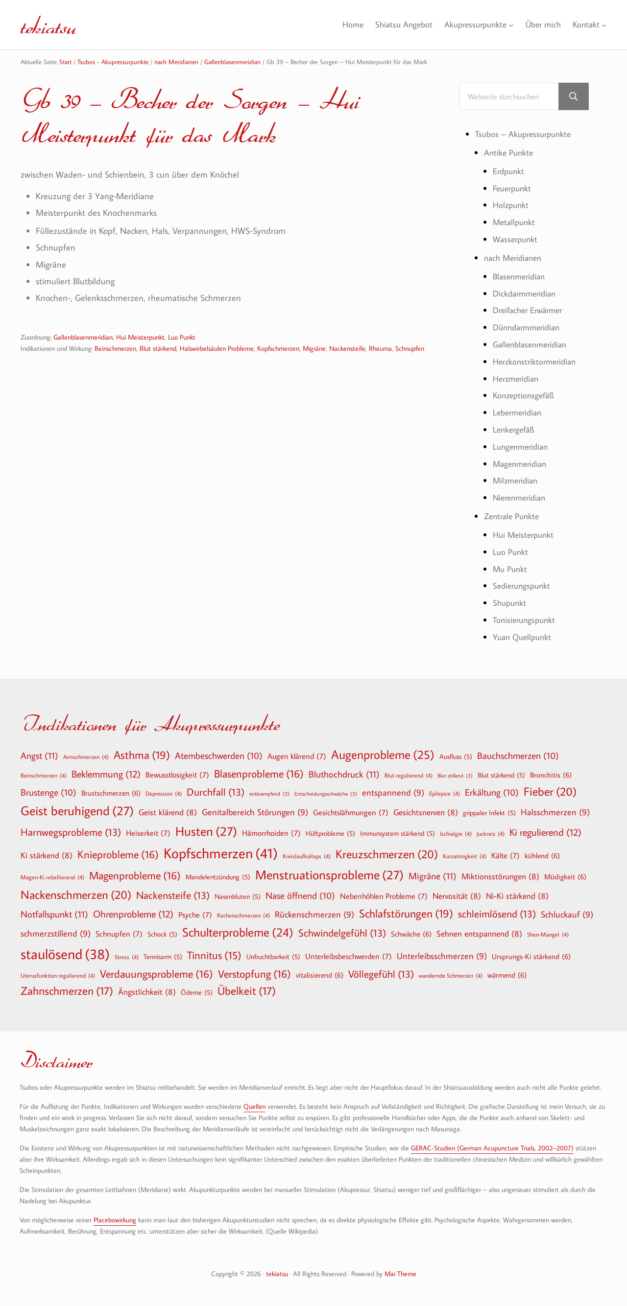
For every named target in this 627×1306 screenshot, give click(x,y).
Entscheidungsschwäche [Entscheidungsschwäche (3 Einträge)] (325, 789)
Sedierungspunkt (524, 581)
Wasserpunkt (517, 238)
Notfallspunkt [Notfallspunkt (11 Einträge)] (54, 908)
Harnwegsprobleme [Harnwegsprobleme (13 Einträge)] (71, 828)
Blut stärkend (158, 349)
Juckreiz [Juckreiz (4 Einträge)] (491, 829)
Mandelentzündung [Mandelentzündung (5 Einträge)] (218, 872)
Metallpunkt (515, 221)
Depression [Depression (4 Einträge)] (163, 789)
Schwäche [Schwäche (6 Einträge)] (411, 929)
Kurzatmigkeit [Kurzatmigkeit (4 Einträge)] (464, 851)
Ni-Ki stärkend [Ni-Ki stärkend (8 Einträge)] (517, 891)
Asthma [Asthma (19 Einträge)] (142, 750)
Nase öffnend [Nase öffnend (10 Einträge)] (300, 891)
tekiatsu (52, 24)
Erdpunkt (510, 171)
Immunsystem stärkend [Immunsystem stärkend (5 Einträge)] (397, 829)
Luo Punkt (181, 338)
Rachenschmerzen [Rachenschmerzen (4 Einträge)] (243, 910)
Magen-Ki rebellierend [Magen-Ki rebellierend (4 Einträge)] (52, 872)
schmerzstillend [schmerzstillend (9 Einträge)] (56, 929)
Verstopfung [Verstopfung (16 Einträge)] (254, 969)
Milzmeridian (517, 477)
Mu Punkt (511, 565)
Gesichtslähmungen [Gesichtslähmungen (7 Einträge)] (350, 808)
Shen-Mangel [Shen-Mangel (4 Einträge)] (548, 930)
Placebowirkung (115, 1214)
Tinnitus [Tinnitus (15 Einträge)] (214, 950)
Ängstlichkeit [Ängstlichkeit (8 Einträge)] (147, 987)
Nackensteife (347, 349)
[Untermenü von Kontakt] (604, 24)
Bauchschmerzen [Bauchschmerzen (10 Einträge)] (518, 751)
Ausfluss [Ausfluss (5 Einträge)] (455, 751)
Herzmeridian (518, 376)
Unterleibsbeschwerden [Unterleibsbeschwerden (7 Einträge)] (348, 951)
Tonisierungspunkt (526, 615)
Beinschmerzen (115, 349)
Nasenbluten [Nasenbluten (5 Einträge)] (238, 892)
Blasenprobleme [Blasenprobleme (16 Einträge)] (259, 769)
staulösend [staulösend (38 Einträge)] (65, 949)
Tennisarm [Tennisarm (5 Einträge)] (163, 951)
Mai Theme (400, 1268)
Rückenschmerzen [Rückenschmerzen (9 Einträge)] (314, 910)
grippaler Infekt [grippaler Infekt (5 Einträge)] (489, 808)
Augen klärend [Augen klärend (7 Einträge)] (296, 751)
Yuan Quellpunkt (524, 632)
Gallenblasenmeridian (83, 338)
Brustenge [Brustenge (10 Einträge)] (48, 788)
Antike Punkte (509, 152)
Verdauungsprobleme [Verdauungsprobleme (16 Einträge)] (156, 969)
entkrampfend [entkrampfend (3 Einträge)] (269, 789)
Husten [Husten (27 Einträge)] (206, 827)
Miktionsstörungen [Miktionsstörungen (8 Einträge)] (500, 871)
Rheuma (380, 349)
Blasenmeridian (521, 275)
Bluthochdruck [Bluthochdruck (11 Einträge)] (344, 769)
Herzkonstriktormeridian (537, 359)
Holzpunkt (512, 204)
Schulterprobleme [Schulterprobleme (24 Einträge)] (237, 928)
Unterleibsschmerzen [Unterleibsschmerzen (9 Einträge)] (442, 951)
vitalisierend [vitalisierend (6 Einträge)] (319, 970)
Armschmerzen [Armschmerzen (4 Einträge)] (86, 751)
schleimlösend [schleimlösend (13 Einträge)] (497, 909)
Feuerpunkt (514, 187)
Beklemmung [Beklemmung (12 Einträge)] (106, 769)
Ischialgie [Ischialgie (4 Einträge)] (456, 829)
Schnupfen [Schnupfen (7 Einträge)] (119, 929)
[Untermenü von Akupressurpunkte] (507, 24)
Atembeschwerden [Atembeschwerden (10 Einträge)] (219, 751)
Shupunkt (511, 598)
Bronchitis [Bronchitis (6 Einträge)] (551, 770)
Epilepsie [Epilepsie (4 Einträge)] (444, 789)
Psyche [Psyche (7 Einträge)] (195, 909)
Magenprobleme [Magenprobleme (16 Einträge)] (135, 871)
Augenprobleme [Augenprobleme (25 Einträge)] (382, 750)
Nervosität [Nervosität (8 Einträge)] (457, 891)
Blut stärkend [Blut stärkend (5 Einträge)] (501, 770)
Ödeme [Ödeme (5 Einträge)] (197, 988)
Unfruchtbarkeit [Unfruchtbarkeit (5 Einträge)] (273, 951)
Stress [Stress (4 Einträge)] (127, 952)
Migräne (314, 349)
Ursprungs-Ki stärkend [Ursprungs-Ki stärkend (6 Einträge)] (531, 951)
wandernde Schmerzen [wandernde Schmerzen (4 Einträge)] (450, 970)
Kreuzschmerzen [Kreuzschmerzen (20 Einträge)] (387, 849)
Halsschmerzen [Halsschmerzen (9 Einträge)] (555, 808)
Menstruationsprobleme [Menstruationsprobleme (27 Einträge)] (329, 870)
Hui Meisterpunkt (140, 338)
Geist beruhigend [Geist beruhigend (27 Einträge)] (77, 806)
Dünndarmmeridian (529, 325)
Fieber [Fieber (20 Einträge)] (550, 787)
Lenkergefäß (515, 427)
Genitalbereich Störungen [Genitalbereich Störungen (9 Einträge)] (255, 808)
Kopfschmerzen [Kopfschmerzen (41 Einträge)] (221, 848)
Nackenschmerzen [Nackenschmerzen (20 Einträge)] (76, 890)
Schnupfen (409, 349)
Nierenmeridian (522, 494)
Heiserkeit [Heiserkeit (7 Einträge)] (148, 828)
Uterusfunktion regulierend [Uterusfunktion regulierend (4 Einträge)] (58, 970)
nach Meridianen (515, 256)
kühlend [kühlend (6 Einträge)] (542, 851)
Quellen (254, 1101)
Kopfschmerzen (278, 349)
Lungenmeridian (523, 443)
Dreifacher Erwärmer (531, 309)
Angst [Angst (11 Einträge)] (39, 750)
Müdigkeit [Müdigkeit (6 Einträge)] (565, 872)
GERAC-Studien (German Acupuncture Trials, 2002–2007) (492, 1143)
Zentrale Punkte (513, 512)
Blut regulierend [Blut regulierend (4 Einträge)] (409, 770)
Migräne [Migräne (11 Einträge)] (433, 871)
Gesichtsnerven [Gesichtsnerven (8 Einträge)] (425, 807)
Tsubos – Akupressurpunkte (526, 134)
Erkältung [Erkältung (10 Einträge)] (492, 788)
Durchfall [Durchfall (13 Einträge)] (215, 787)
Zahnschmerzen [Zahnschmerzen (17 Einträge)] (67, 986)
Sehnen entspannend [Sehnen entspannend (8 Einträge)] (479, 929)
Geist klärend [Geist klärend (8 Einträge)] (168, 807)
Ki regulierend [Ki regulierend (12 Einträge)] (545, 827)
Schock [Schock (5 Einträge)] (162, 929)
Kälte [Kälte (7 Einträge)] (505, 851)
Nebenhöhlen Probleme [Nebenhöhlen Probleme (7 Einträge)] (384, 891)
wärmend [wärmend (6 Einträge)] (507, 970)
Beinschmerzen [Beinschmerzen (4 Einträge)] (44, 770)
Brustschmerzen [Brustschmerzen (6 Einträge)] (111, 788)
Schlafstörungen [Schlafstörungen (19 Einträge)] (406, 908)
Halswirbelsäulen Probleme (217, 349)
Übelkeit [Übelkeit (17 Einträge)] (246, 986)
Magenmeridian (522, 460)
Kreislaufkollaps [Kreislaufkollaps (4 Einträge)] (307, 851)
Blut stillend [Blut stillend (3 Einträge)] (455, 771)
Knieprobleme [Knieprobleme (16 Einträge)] (118, 850)
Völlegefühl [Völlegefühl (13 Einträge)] (381, 969)
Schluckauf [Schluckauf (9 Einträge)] (567, 910)
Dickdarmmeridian (526, 292)
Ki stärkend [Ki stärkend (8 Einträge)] (46, 850)
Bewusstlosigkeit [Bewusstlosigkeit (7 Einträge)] (177, 769)
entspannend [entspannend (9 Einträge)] (393, 788)
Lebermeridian (519, 410)
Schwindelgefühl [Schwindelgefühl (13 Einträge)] (342, 928)
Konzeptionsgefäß (525, 393)
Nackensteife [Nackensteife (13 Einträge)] (173, 891)
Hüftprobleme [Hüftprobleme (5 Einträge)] (330, 829)
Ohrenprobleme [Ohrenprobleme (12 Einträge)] (133, 908)
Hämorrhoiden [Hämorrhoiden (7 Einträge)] (271, 828)
